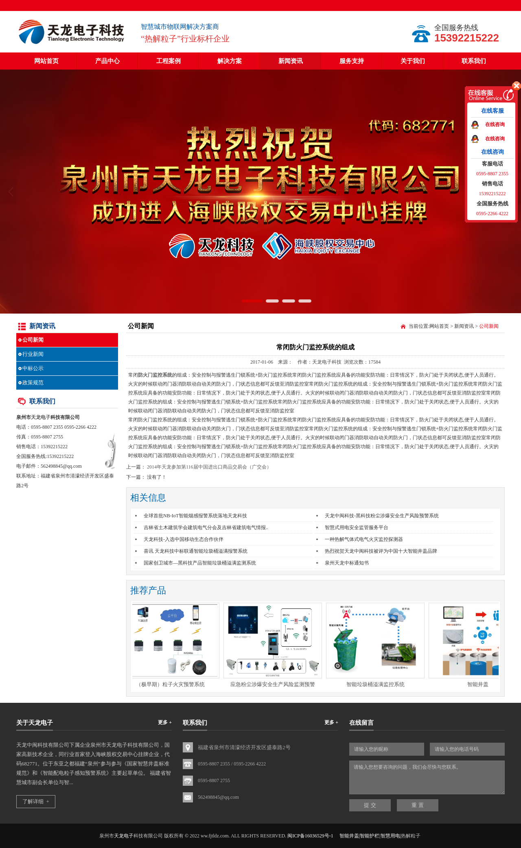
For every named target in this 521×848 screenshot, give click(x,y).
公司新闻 (33, 340)
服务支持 (351, 61)
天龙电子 (40, 417)
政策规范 (33, 382)
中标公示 (33, 368)
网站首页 (46, 61)
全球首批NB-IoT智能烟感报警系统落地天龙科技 (195, 516)
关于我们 (413, 61)
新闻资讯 (290, 61)
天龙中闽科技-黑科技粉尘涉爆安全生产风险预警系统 (382, 516)
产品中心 (107, 61)
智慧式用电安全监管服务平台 (356, 527)
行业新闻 (33, 354)
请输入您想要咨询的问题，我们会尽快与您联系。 (427, 777)
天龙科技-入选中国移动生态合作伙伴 (183, 539)
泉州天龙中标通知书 (347, 563)
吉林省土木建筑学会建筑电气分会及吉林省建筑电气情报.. (206, 527)
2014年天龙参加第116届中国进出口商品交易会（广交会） (209, 467)
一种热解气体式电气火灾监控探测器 (364, 539)
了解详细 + (35, 801)
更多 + (165, 722)
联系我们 (474, 61)
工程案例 (168, 61)
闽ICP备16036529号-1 (310, 836)
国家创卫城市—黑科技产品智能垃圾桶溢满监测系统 (200, 563)
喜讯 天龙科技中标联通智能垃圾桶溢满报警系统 (195, 551)
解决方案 (229, 61)
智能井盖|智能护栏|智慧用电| (370, 836)
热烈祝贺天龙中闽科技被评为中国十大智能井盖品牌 (381, 551)
